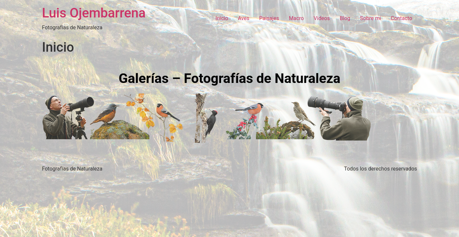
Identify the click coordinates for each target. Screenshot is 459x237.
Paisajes (269, 18)
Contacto (401, 18)
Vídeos (322, 18)
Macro (296, 18)
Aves (243, 18)
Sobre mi (370, 18)
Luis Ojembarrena (94, 13)
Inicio (222, 18)
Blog (345, 18)
